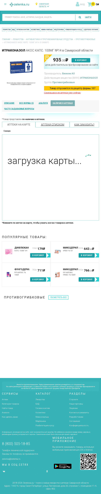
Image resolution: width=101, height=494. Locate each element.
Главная (6, 39)
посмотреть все (58, 297)
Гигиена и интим (43, 408)
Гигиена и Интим (22, 29)
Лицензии (73, 408)
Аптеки (5, 399)
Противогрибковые (85, 39)
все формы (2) (26, 103)
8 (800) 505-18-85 (16, 443)
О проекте (73, 399)
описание (9, 103)
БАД (13, 29)
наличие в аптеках (63, 103)
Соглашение (74, 421)
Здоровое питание (91, 29)
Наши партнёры (76, 404)
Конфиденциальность (79, 425)
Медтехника (59, 29)
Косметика (35, 29)
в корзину (81, 60)
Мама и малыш (46, 29)
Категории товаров (10, 404)
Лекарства (7, 29)
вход (82, 4)
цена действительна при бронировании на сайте (71, 64)
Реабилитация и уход (73, 29)
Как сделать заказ (10, 417)
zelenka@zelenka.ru (11, 459)
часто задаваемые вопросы (19, 109)
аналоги (43, 103)
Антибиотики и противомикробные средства (49, 39)
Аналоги (5, 413)
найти (88, 17)
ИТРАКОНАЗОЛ (89, 77)
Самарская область (44, 5)
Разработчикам (76, 417)
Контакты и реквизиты (79, 413)
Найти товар (7, 408)
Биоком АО (68, 73)
